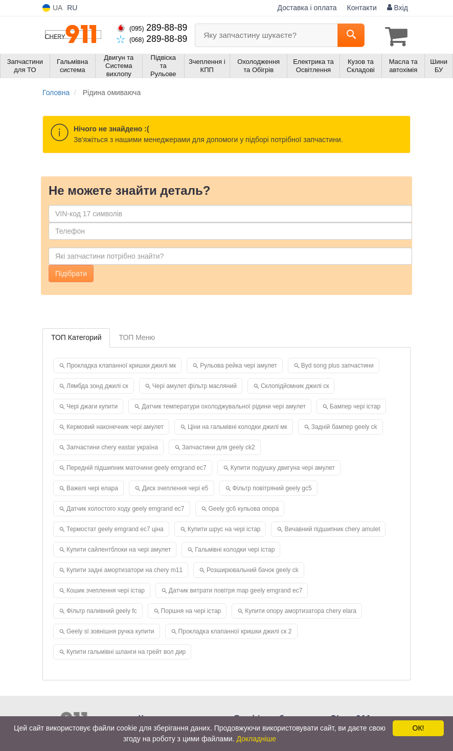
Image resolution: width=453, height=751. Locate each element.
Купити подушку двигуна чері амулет (283, 466)
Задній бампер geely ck (344, 425)
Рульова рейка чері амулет (238, 364)
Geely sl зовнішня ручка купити (110, 629)
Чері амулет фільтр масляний (194, 384)
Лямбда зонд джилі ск (97, 384)
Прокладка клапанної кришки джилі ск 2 (235, 629)
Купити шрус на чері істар (224, 527)
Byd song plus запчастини (337, 364)
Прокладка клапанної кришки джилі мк (121, 364)
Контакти (362, 8)
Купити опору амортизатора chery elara (300, 609)
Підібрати (71, 272)
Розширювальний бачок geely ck (253, 568)
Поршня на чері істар (191, 609)
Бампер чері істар (355, 404)
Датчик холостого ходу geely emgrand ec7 (125, 507)
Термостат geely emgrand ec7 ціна (115, 527)
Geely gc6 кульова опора (244, 507)
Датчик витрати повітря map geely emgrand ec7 (236, 589)
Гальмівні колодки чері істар (235, 548)
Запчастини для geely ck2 (218, 445)
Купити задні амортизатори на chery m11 (124, 568)
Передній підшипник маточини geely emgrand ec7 (136, 466)
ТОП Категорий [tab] (76, 336)
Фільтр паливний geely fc (101, 609)
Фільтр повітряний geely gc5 (272, 486)
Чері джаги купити (92, 404)
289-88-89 (152, 27)
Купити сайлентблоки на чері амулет (118, 548)
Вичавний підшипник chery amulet (332, 527)
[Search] (351, 35)
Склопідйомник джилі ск (295, 384)
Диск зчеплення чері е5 (175, 486)
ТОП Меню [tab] (137, 336)
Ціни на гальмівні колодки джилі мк (237, 425)
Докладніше (256, 739)
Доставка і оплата (307, 8)
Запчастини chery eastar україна (112, 445)
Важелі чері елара (92, 486)
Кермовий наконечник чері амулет (115, 425)
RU (72, 8)
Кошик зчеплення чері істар (105, 589)
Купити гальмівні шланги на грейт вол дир (126, 650)
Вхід (397, 8)
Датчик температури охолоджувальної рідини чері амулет (224, 404)
